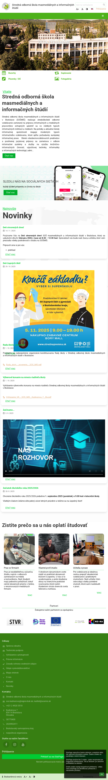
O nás (8, 677)
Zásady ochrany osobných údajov (21, 664)
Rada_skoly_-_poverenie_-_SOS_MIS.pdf (22, 364)
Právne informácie (14, 659)
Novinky (9, 686)
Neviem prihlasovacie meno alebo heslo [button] (54, 762)
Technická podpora (14, 650)
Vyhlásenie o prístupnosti (17, 655)
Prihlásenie (101, 9)
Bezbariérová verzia (12, 777)
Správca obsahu (13, 646)
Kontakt (9, 681)
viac (30, 595)
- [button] (82, 9)
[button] (92, 8)
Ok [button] (102, 774)
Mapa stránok (12, 672)
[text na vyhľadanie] (90, 5)
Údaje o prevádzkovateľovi (18, 668)
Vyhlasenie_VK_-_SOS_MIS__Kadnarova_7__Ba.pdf (27, 397)
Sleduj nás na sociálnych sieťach (30, 181)
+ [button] (77, 9)
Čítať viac (9, 156)
